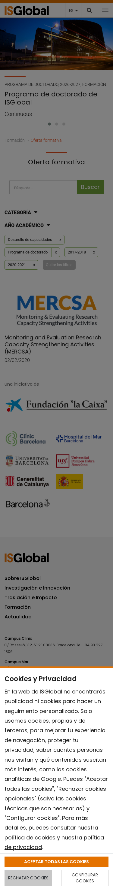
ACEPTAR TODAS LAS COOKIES (56, 862)
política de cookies (30, 837)
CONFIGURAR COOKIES (85, 878)
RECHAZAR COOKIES (28, 878)
